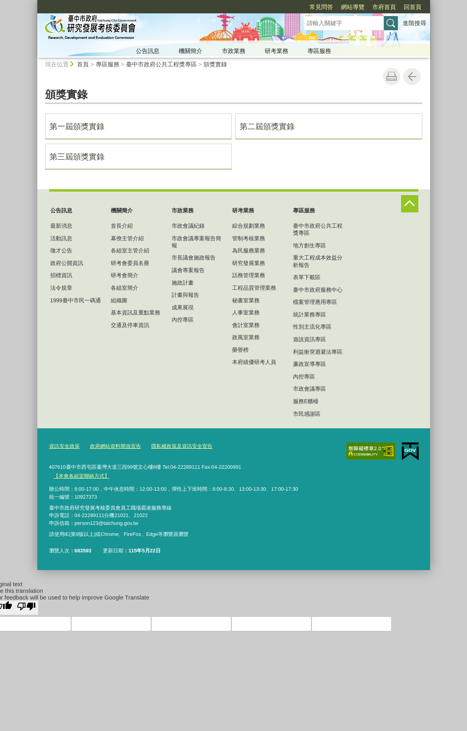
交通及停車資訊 (130, 325)
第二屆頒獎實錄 (267, 126)
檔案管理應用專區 (315, 302)
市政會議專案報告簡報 (196, 242)
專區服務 (319, 51)
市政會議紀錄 (188, 226)
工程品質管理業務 (254, 288)
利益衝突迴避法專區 (317, 352)
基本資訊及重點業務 (135, 312)
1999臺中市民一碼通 (75, 300)
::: (34, 3)
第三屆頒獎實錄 (76, 156)
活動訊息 (61, 238)
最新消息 (61, 226)
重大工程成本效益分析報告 (317, 261)
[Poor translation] (26, 607)
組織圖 (119, 300)
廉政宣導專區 (309, 364)
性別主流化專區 (312, 326)
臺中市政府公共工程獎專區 (161, 64)
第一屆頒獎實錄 (76, 126)
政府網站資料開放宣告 (115, 446)
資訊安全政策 (64, 446)
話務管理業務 (248, 275)
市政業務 (233, 51)
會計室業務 (246, 325)
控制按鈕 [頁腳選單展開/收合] (409, 203)
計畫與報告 (185, 295)
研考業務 (276, 51)
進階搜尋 (414, 23)
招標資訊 (61, 275)
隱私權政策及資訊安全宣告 (181, 446)
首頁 (83, 64)
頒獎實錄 (215, 64)
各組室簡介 (124, 288)
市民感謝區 (306, 414)
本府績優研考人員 (254, 362)
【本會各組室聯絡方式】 (81, 476)
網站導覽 (307, 7)
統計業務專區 (309, 314)
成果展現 (183, 307)
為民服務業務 (248, 250)
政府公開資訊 (66, 263)
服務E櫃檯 (306, 401)
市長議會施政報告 (194, 257)
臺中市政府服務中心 (317, 290)
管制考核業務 (248, 238)
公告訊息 (147, 51)
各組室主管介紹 (130, 250)
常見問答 (276, 7)
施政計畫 (183, 283)
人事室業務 (246, 312)
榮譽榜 (240, 350)
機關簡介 (190, 51)
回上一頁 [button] (412, 76)
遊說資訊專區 (309, 339)
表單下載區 (306, 277)
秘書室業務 (246, 300)
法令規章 (61, 288)
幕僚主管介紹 (127, 238)
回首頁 (367, 7)
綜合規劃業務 (248, 226)
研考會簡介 (124, 275)
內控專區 (183, 319)
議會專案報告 (188, 270)
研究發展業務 (248, 263)
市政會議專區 (309, 389)
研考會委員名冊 (130, 263)
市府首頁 (339, 7)
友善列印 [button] (391, 76)
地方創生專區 (309, 245)
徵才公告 (61, 250)
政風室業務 (246, 337)
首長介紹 (122, 226)
